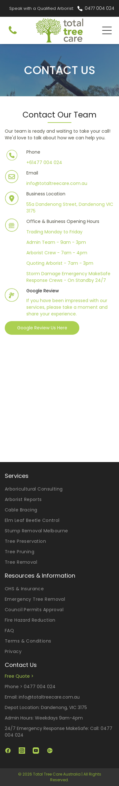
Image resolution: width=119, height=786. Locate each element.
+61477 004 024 (44, 162)
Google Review (42, 291)
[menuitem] (59, 489)
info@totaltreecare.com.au (56, 183)
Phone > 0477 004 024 (30, 686)
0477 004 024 (99, 8)
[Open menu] (107, 30)
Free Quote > (19, 676)
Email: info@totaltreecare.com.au (42, 697)
